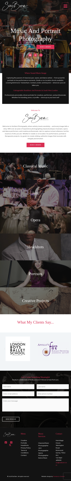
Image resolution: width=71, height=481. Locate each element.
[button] (4, 348)
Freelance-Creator (59, 476)
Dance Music (42, 458)
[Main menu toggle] (65, 6)
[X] (10, 445)
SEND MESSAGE (11, 419)
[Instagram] (11, 442)
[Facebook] (6, 442)
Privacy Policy (26, 448)
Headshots (25, 445)
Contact (24, 455)
